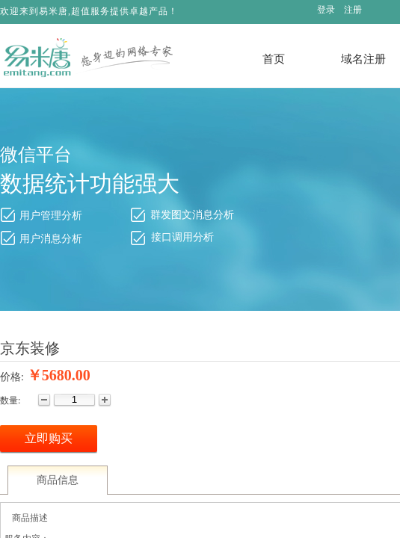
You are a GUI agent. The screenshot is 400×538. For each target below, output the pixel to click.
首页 (273, 59)
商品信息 (58, 480)
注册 (353, 9)
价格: (12, 377)
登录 (326, 9)
